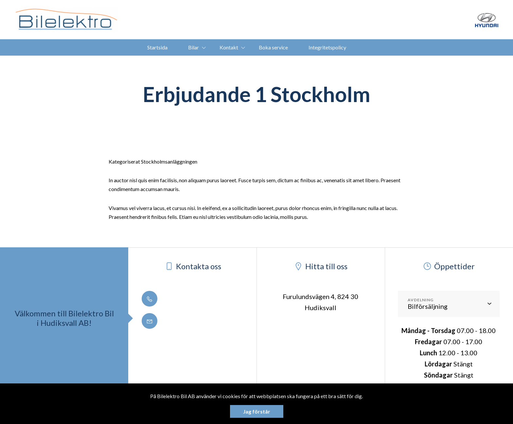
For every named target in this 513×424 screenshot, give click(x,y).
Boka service (273, 47)
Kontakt (229, 47)
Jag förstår (256, 411)
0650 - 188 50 (174, 298)
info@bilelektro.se (181, 320)
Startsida (157, 47)
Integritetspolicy (327, 47)
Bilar (193, 47)
